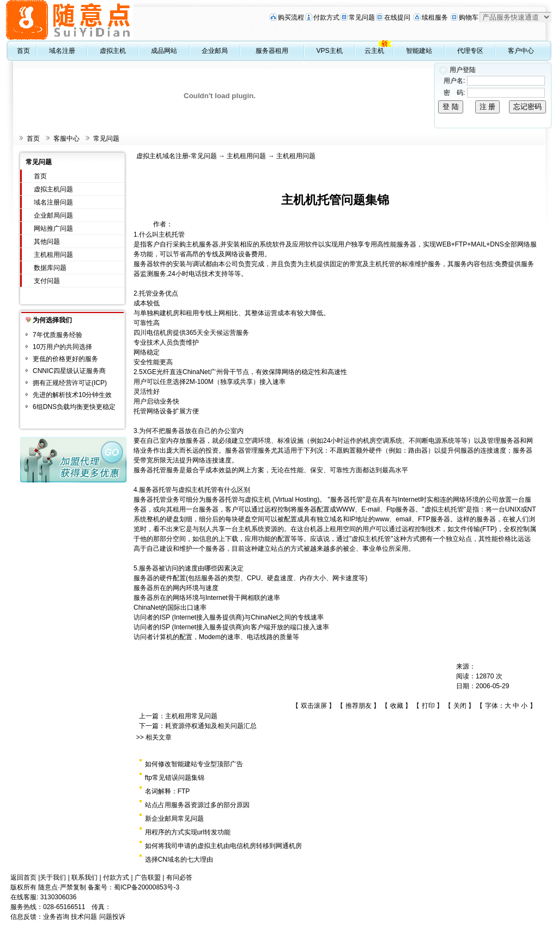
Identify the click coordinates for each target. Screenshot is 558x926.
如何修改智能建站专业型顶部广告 (194, 764)
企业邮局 (215, 51)
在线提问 (397, 17)
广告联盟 (148, 877)
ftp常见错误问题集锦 (174, 777)
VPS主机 (330, 51)
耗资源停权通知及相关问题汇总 (211, 726)
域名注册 (62, 51)
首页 (23, 51)
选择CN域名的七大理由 (179, 859)
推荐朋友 (358, 705)
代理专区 (470, 51)
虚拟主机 (113, 51)
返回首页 (23, 877)
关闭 (459, 705)
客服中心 (66, 138)
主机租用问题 (53, 254)
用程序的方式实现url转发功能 (188, 832)
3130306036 (58, 897)
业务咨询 (56, 917)
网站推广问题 (53, 228)
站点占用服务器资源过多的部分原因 (197, 805)
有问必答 (179, 877)
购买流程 (291, 17)
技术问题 (84, 917)
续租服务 (435, 17)
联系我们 (84, 877)
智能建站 (419, 51)
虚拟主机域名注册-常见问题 (176, 156)
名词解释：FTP (167, 791)
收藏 (396, 705)
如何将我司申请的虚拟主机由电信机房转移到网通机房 (223, 846)
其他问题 (47, 241)
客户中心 (521, 51)
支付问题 (47, 281)
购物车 (468, 17)
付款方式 (326, 17)
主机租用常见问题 (191, 716)
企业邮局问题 (53, 215)
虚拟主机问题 (53, 189)
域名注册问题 (53, 202)
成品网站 (164, 51)
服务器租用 (272, 51)
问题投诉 (112, 917)
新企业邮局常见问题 (174, 818)
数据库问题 (50, 268)
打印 (428, 705)
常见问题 (362, 17)
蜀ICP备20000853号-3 (146, 887)
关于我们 (53, 877)
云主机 (374, 51)
